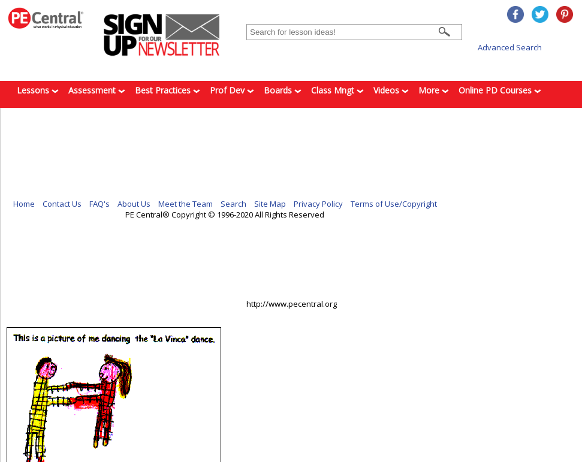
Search (233, 203)
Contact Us (62, 203)
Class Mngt (337, 90)
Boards (282, 90)
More (433, 90)
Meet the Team (185, 203)
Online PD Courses (500, 90)
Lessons (38, 90)
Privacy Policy (318, 203)
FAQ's (99, 203)
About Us (133, 203)
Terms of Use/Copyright (394, 203)
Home (24, 203)
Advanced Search (510, 47)
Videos (391, 90)
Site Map (270, 203)
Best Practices (167, 90)
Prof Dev (232, 90)
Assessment (96, 90)
